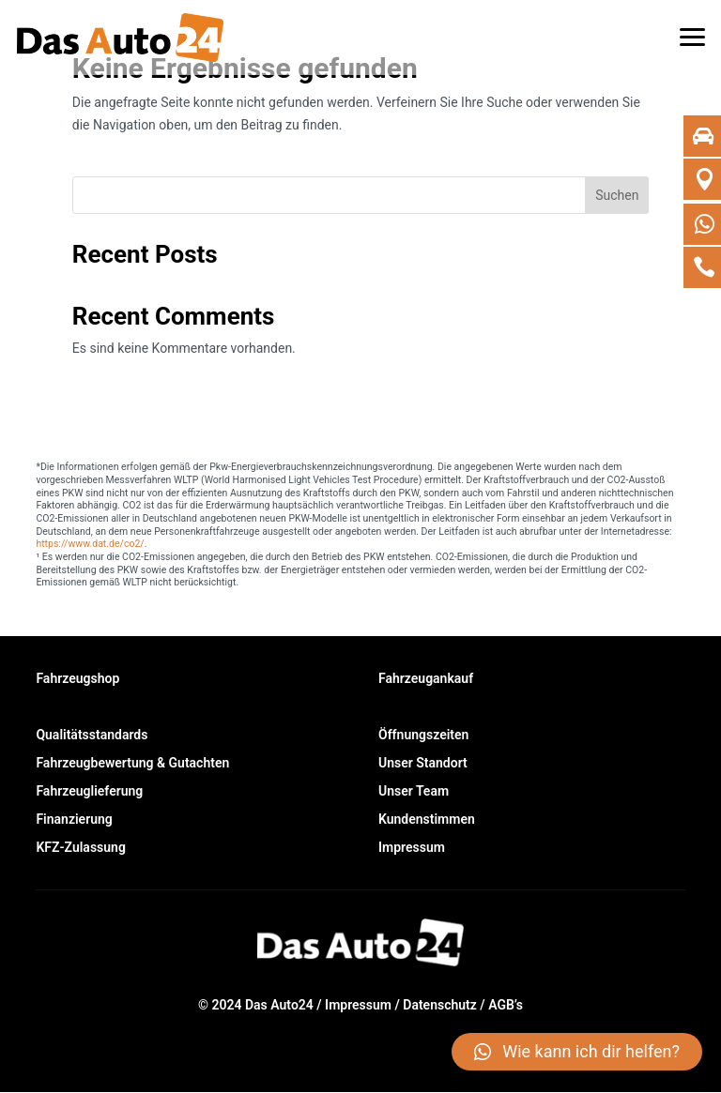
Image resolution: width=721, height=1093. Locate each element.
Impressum (411, 848)
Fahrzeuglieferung (89, 791)
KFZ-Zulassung (80, 848)
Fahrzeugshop (77, 679)
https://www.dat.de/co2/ (90, 544)
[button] (693, 28)
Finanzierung (74, 819)
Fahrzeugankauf (425, 679)
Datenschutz (440, 1004)
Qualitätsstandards (91, 735)
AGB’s (505, 1004)
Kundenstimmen (426, 819)
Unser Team (413, 791)
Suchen (616, 195)
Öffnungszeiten (423, 735)
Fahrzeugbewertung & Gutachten (132, 763)
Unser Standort (423, 763)
